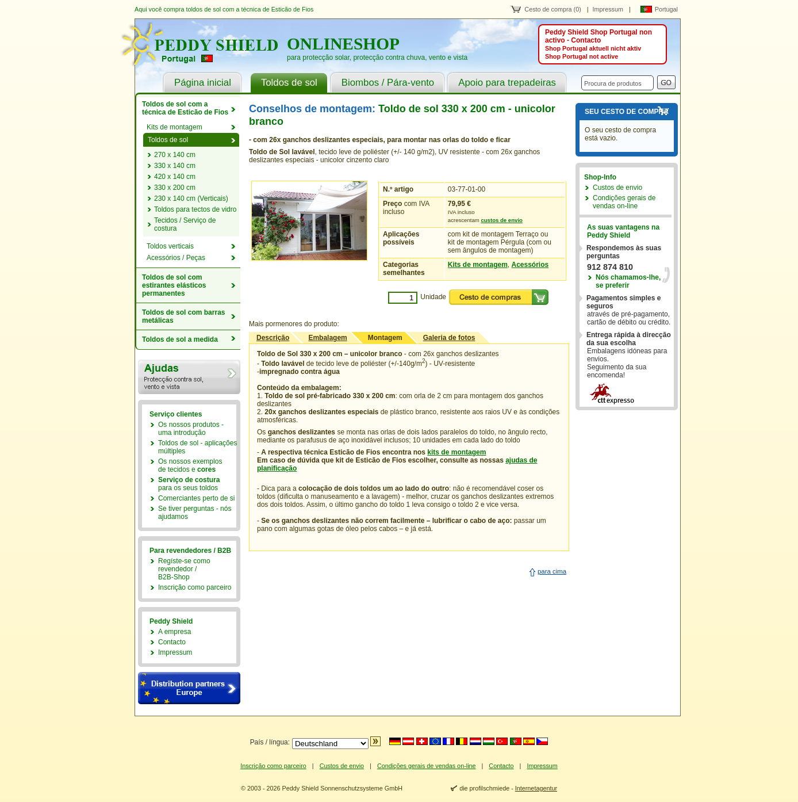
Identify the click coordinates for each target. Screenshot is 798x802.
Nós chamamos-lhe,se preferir (628, 281)
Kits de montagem (478, 265)
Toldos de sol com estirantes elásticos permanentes (174, 285)
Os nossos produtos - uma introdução (191, 429)
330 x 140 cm (174, 166)
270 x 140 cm (174, 155)
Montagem (385, 338)
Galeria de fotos (449, 338)
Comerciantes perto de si (196, 498)
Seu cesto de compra (627, 112)
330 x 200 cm (174, 188)
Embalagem (327, 338)
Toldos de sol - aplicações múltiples (197, 447)
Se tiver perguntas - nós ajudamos (194, 513)
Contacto (172, 642)
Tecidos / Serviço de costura (185, 224)
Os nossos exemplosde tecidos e (190, 465)
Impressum (608, 9)
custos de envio (502, 220)
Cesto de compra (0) (552, 9)
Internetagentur (536, 788)
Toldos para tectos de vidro (195, 209)
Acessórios (530, 265)
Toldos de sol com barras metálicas (183, 316)
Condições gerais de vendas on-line (624, 202)
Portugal (666, 9)
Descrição (272, 338)
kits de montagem (456, 452)
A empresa (174, 632)
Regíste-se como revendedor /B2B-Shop (184, 569)
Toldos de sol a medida (180, 339)
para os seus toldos (189, 484)
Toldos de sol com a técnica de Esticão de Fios (185, 108)
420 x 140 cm (174, 177)
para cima (552, 571)
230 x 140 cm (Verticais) (191, 198)
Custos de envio (617, 188)
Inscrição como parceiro (194, 587)
